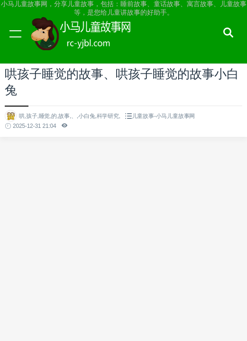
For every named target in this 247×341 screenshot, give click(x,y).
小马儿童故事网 (90, 42)
